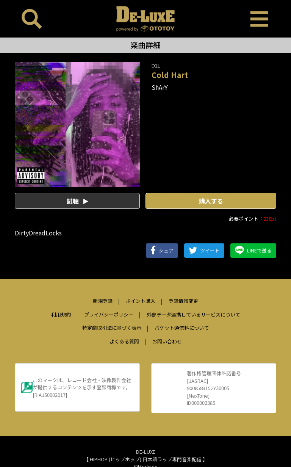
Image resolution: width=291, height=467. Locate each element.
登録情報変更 (183, 300)
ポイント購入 (140, 300)
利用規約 (61, 314)
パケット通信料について (182, 327)
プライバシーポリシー (108, 314)
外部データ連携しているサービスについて (193, 314)
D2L (156, 65)
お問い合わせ (167, 341)
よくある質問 (124, 341)
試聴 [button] (77, 200)
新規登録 (103, 300)
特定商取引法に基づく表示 (111, 327)
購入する (211, 200)
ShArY (160, 87)
